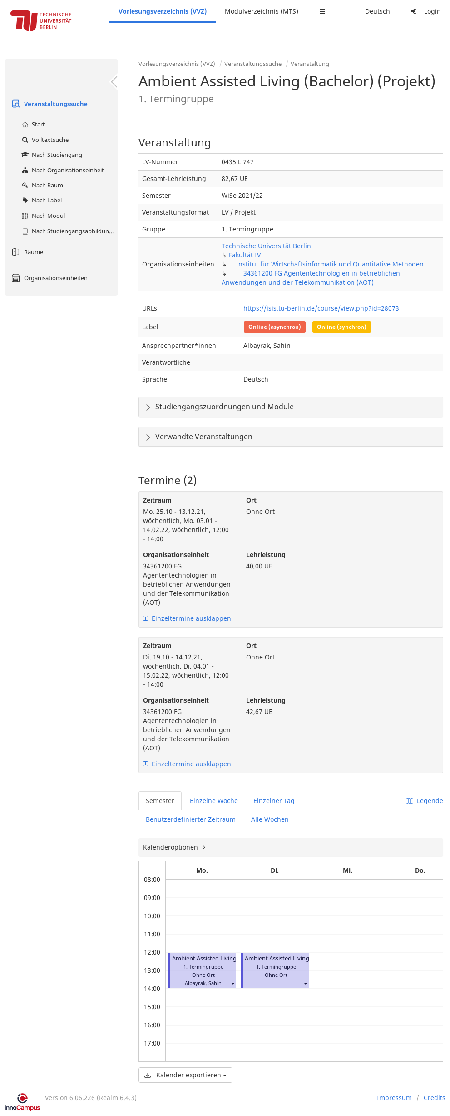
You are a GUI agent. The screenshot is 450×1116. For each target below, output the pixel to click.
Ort (251, 500)
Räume (26, 252)
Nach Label (41, 200)
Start (32, 124)
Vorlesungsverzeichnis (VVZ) (163, 11)
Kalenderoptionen (171, 847)
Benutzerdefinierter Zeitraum (191, 819)
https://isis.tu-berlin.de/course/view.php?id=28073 (321, 308)
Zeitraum (157, 500)
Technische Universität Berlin (266, 245)
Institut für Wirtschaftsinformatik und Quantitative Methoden (330, 264)
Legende (424, 800)
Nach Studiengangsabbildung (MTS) (69, 231)
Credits (434, 1097)
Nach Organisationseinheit (62, 170)
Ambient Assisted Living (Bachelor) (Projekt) (232, 958)
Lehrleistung (266, 554)
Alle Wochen (270, 819)
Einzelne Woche (214, 800)
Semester (160, 800)
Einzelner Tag (274, 800)
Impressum (394, 1097)
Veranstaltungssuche (48, 104)
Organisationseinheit (176, 554)
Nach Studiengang (51, 155)
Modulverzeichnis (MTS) (261, 11)
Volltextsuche (44, 140)
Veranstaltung (310, 64)
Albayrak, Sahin (203, 983)
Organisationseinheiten (48, 278)
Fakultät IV (245, 255)
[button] (232, 983)
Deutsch (377, 11)
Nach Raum (41, 185)
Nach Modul (42, 215)
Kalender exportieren (185, 1075)
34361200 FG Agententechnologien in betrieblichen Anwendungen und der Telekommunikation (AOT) (311, 278)
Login (424, 11)
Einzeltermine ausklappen (187, 618)
